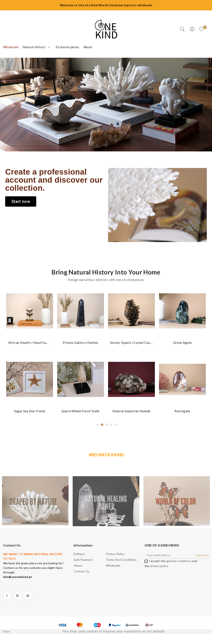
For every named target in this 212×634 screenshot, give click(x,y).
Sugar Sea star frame (29, 411)
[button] (20, 201)
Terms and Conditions (121, 559)
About (78, 565)
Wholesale (113, 565)
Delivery (79, 554)
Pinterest (17, 596)
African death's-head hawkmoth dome (29, 342)
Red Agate (182, 411)
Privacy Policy (115, 554)
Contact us (81, 571)
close (6, 631)
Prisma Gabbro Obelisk (80, 342)
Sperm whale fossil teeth (80, 411)
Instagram (28, 596)
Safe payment (83, 559)
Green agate (182, 342)
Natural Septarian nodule (131, 411)
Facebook (7, 596)
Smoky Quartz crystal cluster (131, 342)
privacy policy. (159, 566)
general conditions (179, 561)
